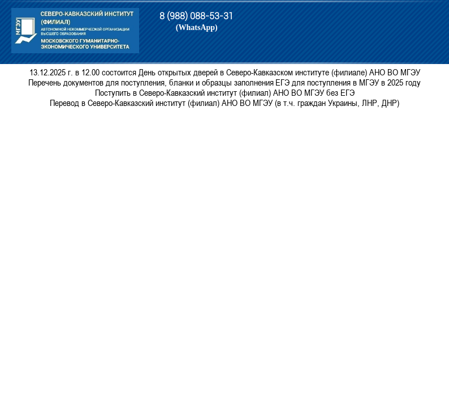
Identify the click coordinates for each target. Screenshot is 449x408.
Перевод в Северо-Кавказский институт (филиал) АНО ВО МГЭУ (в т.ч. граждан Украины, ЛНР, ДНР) (224, 102)
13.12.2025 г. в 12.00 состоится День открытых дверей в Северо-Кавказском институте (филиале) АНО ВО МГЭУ (224, 72)
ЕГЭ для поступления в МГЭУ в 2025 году (348, 82)
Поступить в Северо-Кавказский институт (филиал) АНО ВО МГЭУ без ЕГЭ (225, 92)
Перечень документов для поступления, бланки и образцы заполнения (151, 82)
